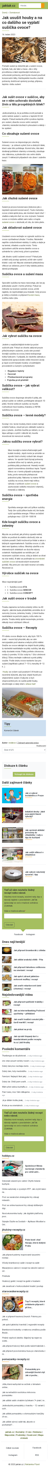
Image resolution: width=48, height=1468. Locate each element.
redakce (12, 743)
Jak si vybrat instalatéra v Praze (34, 794)
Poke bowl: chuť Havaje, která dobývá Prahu (35, 1243)
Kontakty (20, 1432)
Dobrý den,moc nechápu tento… (16, 1066)
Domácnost (14, 12)
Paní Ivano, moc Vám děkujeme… (16, 1092)
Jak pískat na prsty (23, 1029)
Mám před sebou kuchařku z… (15, 1087)
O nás (28, 1432)
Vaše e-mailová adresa (14, 911)
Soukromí (31, 1435)
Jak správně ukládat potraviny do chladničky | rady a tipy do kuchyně (34, 834)
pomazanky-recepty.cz (16, 1359)
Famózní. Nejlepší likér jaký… (14, 1076)
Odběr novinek (12, 1448)
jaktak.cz (9, 1432)
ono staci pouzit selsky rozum (15, 1061)
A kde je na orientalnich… (13, 1105)
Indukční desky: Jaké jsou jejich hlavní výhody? (35, 814)
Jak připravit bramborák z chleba (29, 950)
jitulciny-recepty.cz (13, 1229)
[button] (24, 49)
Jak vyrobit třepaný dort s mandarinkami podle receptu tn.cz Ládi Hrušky (27, 1039)
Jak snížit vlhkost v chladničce (34, 853)
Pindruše (6, 1276)
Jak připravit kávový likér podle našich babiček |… (24, 1346)
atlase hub (30, 684)
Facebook (18, 934)
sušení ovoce (30, 484)
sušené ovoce (8, 222)
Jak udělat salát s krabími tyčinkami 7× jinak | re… (24, 1400)
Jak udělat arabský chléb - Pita (28, 959)
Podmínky (20, 1435)
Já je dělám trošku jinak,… (13, 1100)
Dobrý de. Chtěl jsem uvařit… (14, 1081)
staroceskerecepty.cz (15, 1291)
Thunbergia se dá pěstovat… (14, 1055)
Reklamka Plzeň (32, 1464)
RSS (37, 1455)
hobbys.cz (8, 1155)
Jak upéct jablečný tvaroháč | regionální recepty (23, 1324)
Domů (4, 12)
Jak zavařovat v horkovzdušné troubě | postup (22, 1286)
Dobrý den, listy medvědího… (15, 1071)
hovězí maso (34, 295)
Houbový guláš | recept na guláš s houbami (21, 1281)
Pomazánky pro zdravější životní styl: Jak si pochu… (35, 1372)
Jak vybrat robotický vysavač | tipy (35, 873)
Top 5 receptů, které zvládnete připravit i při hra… (35, 1304)
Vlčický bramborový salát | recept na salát (20, 1263)
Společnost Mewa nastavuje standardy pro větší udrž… (35, 1169)
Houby (5, 672)
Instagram (30, 934)
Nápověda (9, 1435)
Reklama (37, 1432)
